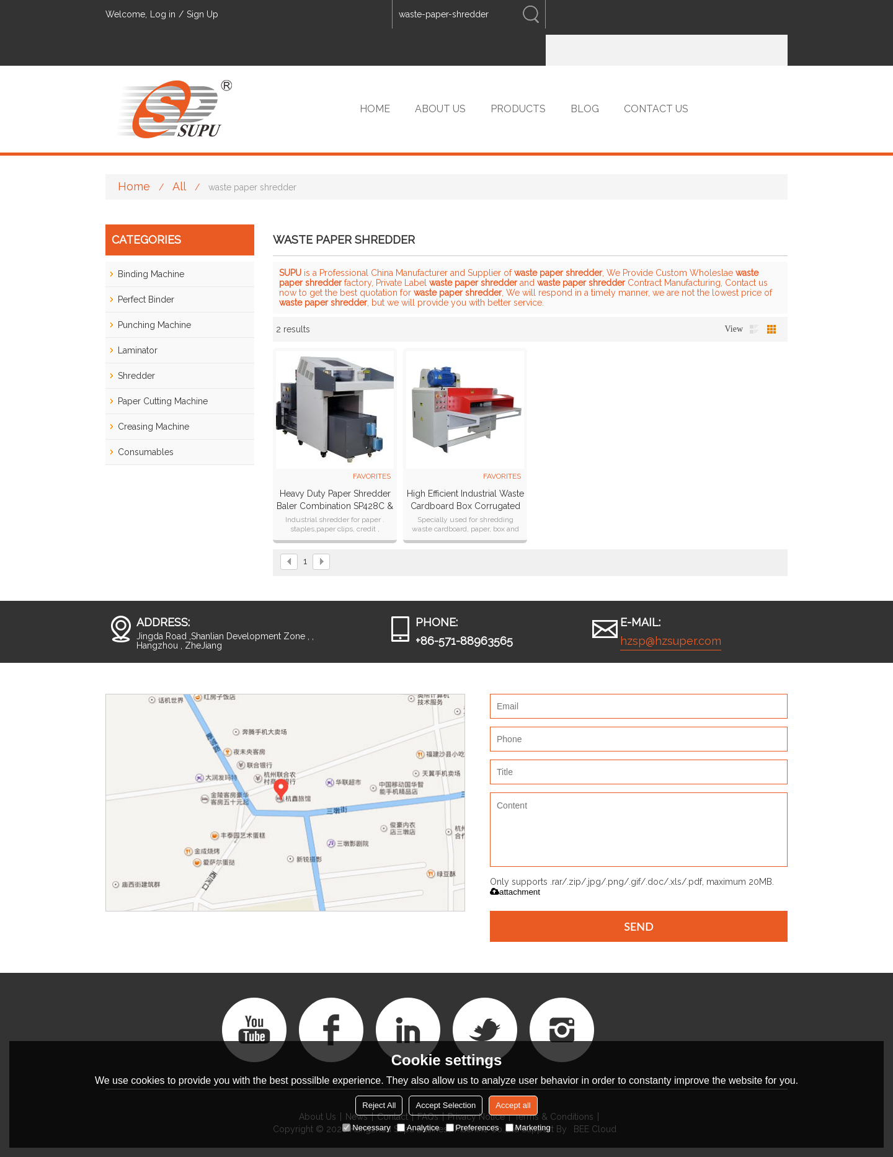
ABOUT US (440, 109)
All (179, 186)
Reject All (379, 1105)
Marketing (528, 1127)
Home (134, 186)
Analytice (418, 1127)
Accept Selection (445, 1105)
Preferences (472, 1127)
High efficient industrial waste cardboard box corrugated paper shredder (465, 500)
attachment (515, 892)
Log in (162, 14)
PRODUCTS (518, 109)
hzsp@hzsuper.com (670, 640)
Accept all (512, 1105)
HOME (375, 109)
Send (639, 926)
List (754, 329)
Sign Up (202, 14)
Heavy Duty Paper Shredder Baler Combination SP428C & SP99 (335, 500)
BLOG (585, 109)
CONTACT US (656, 109)
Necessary (366, 1127)
